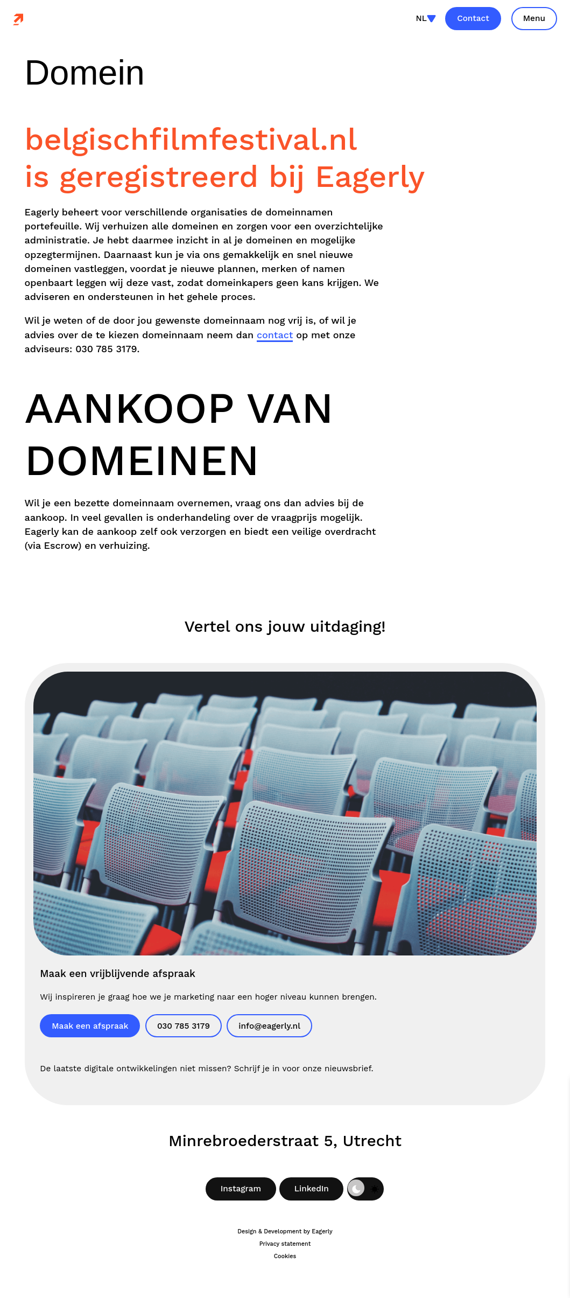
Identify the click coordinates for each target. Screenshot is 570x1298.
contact (275, 334)
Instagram (241, 1189)
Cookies (285, 1256)
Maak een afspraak (90, 1026)
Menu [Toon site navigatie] (534, 18)
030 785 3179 (183, 1026)
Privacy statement (285, 1243)
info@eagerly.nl (269, 1026)
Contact (473, 18)
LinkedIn (311, 1189)
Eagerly (322, 1231)
